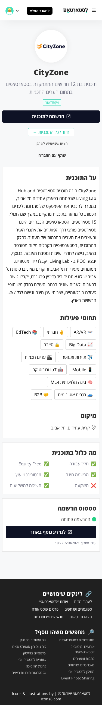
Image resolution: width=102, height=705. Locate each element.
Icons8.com (51, 698)
